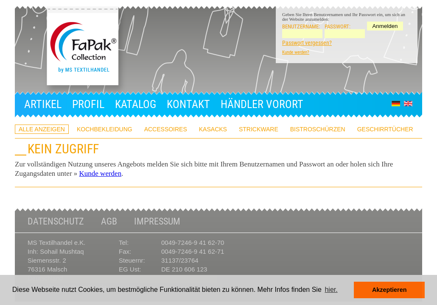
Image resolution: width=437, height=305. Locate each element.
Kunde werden (100, 173)
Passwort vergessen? (307, 42)
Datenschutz (56, 221)
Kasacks (213, 129)
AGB (109, 221)
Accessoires (165, 129)
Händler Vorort (262, 104)
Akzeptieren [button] (389, 289)
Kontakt (188, 104)
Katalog (135, 104)
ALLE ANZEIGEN (42, 129)
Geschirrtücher (385, 129)
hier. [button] (331, 289)
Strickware (258, 129)
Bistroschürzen (317, 129)
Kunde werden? (295, 52)
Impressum (157, 221)
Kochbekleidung (104, 129)
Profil (88, 104)
